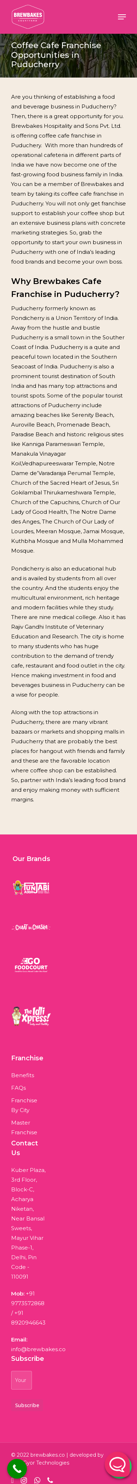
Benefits (20, 1075)
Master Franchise (20, 1127)
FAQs (18, 1087)
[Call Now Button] (17, 1469)
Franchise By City (20, 1105)
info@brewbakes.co (38, 1349)
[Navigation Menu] (122, 16)
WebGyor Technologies (40, 1463)
